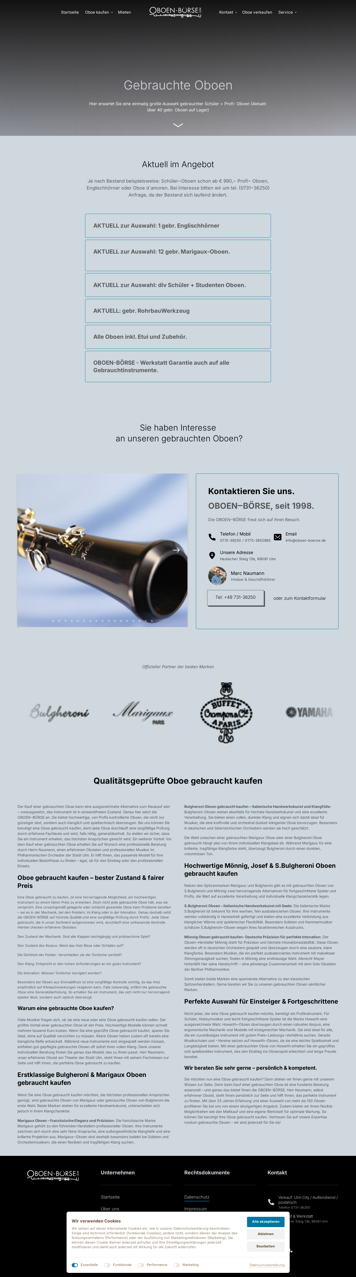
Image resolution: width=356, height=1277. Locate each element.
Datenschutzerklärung (267, 1265)
